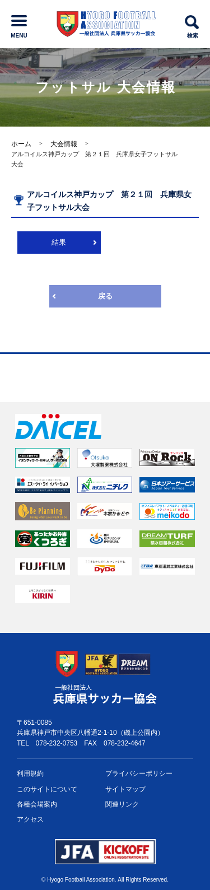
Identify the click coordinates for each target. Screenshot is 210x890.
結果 (59, 242)
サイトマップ (125, 789)
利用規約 (30, 773)
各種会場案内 (37, 804)
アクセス (30, 819)
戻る (105, 296)
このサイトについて (47, 789)
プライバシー (138, 773)
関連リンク (122, 804)
